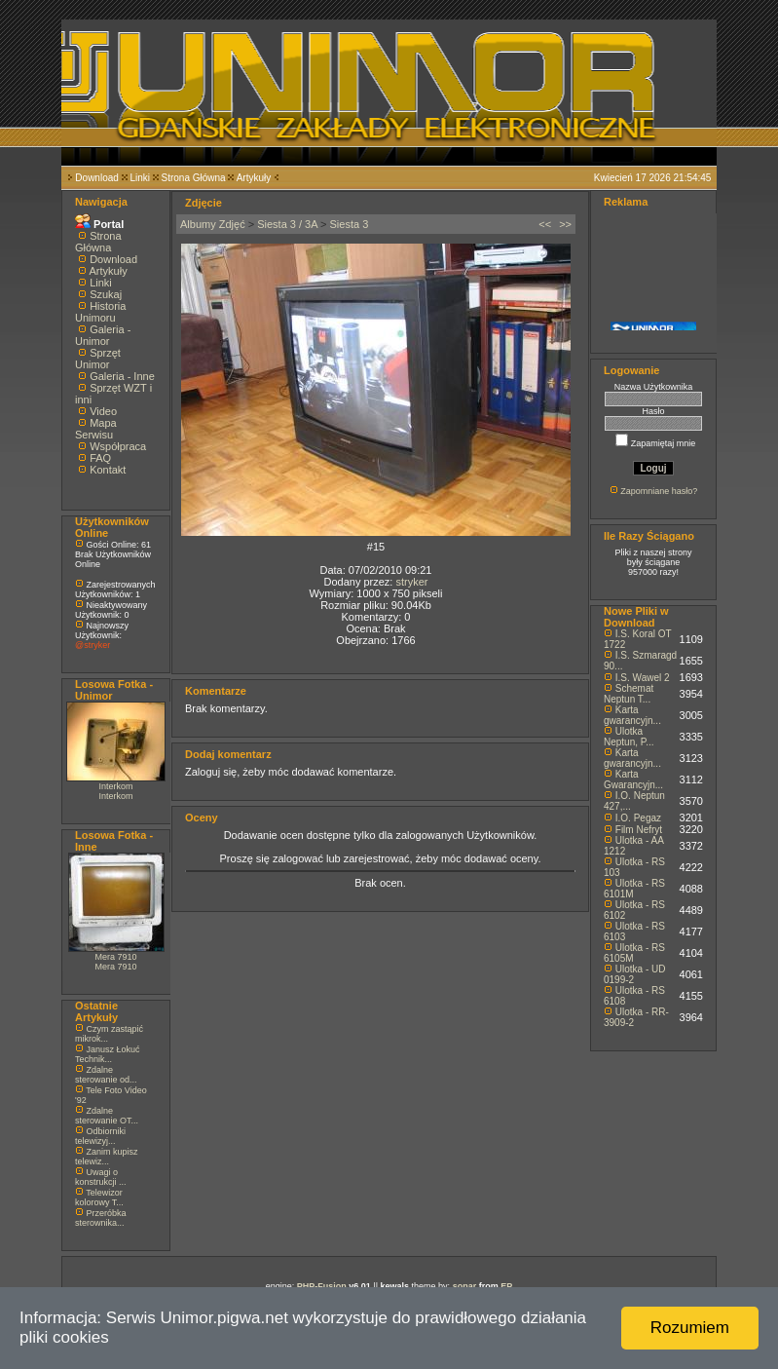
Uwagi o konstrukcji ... (101, 1177)
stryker (411, 582)
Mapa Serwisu (96, 428)
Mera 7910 (115, 957)
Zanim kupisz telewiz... (106, 1156)
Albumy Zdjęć (212, 224)
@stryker (92, 645)
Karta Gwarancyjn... (633, 779)
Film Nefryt (638, 829)
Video (103, 411)
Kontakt (108, 469)
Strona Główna (194, 177)
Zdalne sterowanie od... (106, 1074)
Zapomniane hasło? (658, 491)
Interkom (115, 786)
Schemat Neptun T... (628, 693)
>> (565, 224)
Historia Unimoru (100, 311)
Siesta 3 (349, 224)
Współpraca (118, 446)
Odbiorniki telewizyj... (100, 1136)
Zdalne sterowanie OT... (106, 1115)
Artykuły (254, 177)
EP (506, 1286)
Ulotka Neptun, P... (629, 736)
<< (544, 224)
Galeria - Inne (122, 376)
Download (96, 177)
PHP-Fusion (322, 1286)
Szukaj (106, 294)
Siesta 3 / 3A (287, 224)
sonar (465, 1286)
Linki (140, 177)
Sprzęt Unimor (98, 358)
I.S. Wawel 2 (642, 677)
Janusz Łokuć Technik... (107, 1054)
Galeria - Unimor (102, 335)
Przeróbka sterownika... (101, 1218)
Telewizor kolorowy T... (99, 1197)
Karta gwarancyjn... (632, 715)
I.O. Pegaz (638, 818)
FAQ (100, 458)
